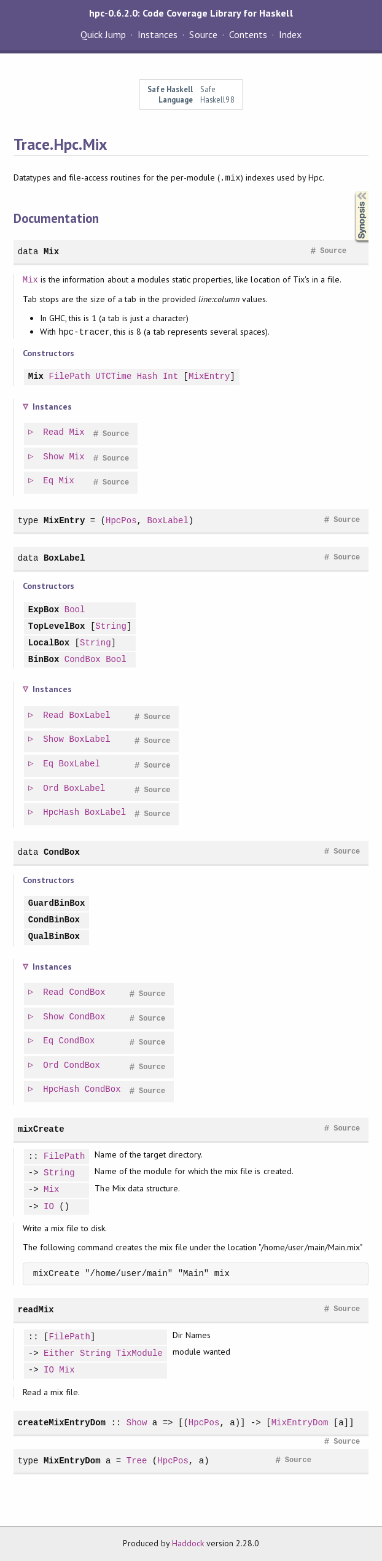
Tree (137, 1460)
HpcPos (121, 520)
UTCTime (113, 377)
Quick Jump (103, 34)
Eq (49, 481)
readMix (36, 1309)
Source (203, 34)
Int (170, 377)
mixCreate (41, 1129)
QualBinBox (54, 937)
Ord (51, 789)
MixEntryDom (300, 1422)
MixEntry (209, 377)
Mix (51, 251)
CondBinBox (54, 920)
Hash (147, 377)
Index (290, 34)
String (111, 627)
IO (49, 1207)
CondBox (82, 660)
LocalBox (48, 643)
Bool (74, 610)
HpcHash (62, 813)
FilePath (69, 377)
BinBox (44, 660)
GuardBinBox (56, 903)
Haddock (188, 1543)
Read (54, 432)
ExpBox (44, 610)
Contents (248, 34)
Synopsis (352, 191)
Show (54, 457)
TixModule (139, 1354)
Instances (157, 34)
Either (59, 1354)
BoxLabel (167, 520)
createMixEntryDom (62, 1422)
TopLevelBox (56, 627)
